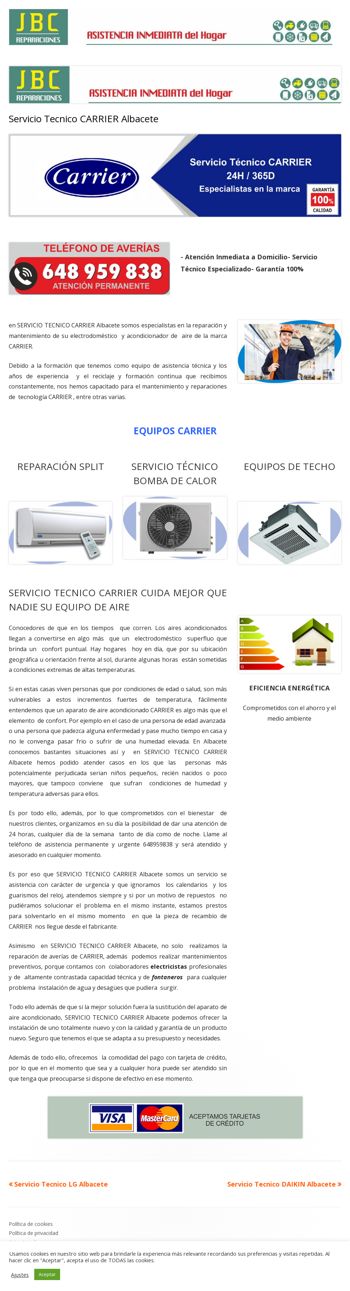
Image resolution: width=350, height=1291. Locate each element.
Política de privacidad (33, 1233)
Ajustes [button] (20, 1274)
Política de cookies (31, 1223)
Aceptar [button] (47, 1274)
